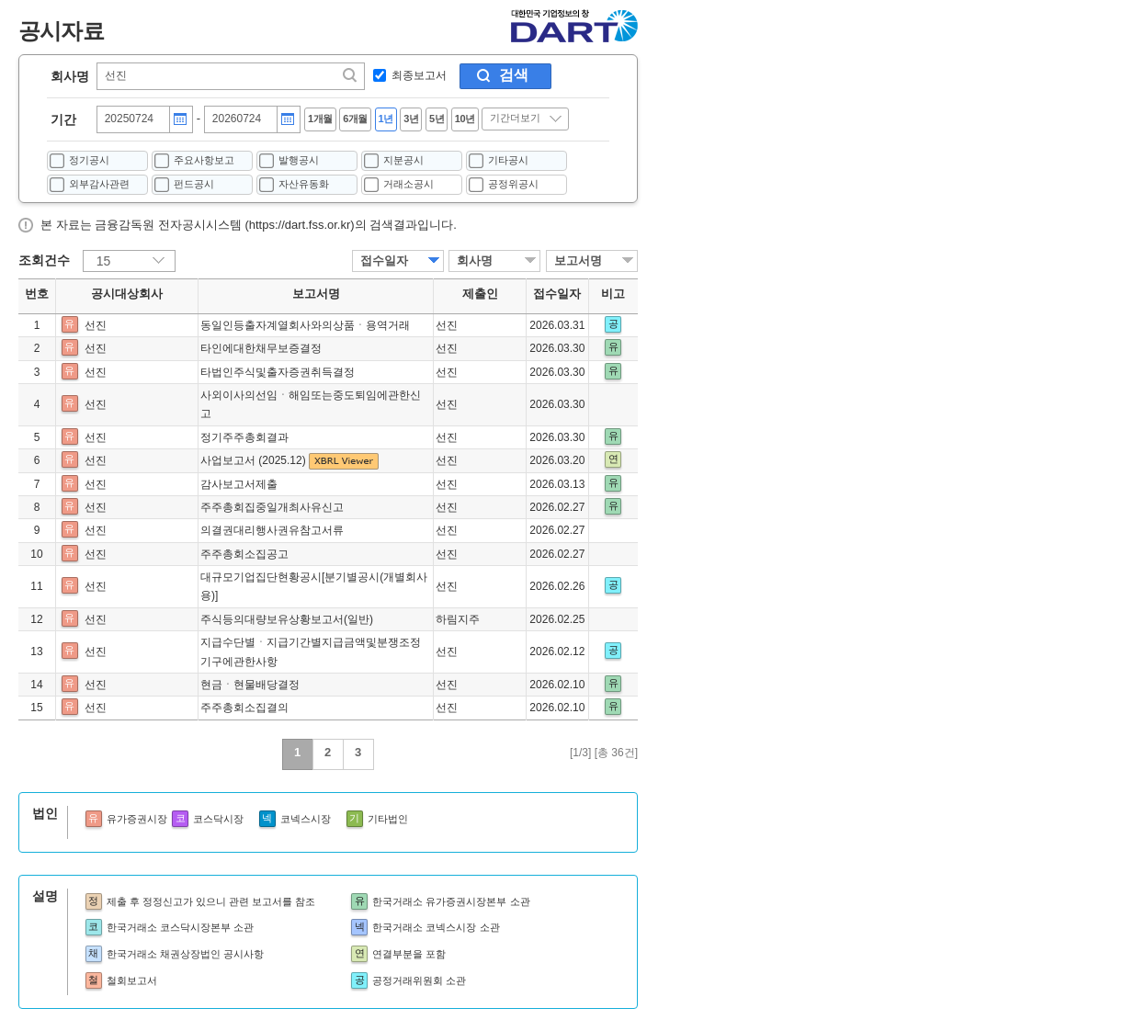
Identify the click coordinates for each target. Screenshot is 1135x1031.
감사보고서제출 (239, 484)
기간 (63, 119)
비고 (613, 294)
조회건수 (44, 260)
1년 (386, 118)
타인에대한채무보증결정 (261, 348)
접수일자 (384, 260)
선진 (96, 325)
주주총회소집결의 (244, 707)
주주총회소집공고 (244, 554)
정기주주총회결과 (244, 437)
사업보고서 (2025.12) (254, 460)
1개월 (320, 118)
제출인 (480, 294)
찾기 (351, 75)
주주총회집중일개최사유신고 (272, 507)
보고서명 (578, 260)
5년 (436, 118)
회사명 (70, 76)
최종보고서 (419, 75)
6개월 (355, 118)
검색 (513, 75)
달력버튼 (180, 119)
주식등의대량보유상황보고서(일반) (286, 619)
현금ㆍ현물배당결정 (250, 684)
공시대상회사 (127, 294)
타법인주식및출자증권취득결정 (277, 372)
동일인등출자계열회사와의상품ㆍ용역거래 (305, 325)
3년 (410, 118)
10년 (465, 118)
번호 (37, 294)
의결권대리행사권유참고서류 (272, 530)
